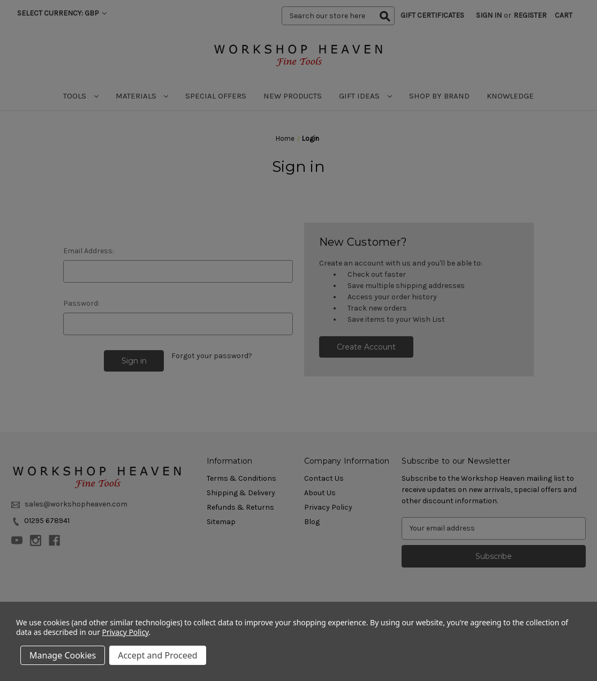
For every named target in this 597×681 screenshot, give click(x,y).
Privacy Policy (125, 632)
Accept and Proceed (157, 655)
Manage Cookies (62, 655)
